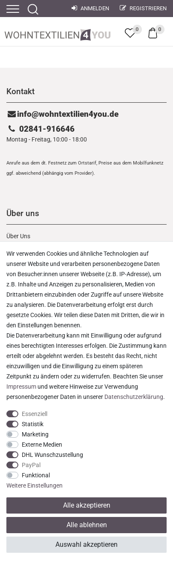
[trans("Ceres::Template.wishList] (130, 32)
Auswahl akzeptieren (86, 544)
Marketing (35, 434)
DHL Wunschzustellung (52, 454)
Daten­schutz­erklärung (133, 396)
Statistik (32, 424)
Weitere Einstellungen (34, 485)
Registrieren (143, 8)
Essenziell (34, 413)
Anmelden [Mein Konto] (90, 8)
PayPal (31, 465)
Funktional (36, 475)
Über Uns (18, 236)
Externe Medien (42, 444)
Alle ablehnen (86, 525)
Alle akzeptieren (86, 505)
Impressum (21, 386)
